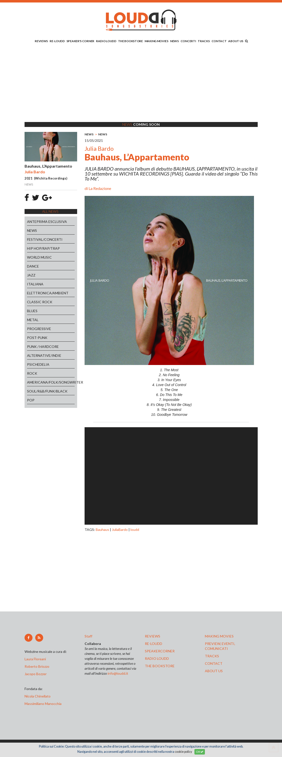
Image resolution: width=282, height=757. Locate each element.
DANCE (33, 266)
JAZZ (31, 275)
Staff (88, 636)
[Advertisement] (141, 83)
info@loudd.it (118, 673)
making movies (219, 636)
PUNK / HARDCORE (43, 346)
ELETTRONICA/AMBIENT (47, 293)
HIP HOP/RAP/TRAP (43, 248)
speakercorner (160, 651)
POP (30, 400)
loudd (134, 529)
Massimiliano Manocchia (43, 703)
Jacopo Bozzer (36, 674)
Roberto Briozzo (37, 666)
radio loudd (157, 658)
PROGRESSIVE (39, 329)
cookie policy (183, 752)
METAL (32, 320)
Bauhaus (102, 529)
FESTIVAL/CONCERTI (45, 239)
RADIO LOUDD (106, 41)
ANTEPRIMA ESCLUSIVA (47, 221)
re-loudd (153, 643)
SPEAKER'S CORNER (80, 41)
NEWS (174, 41)
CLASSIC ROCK (39, 302)
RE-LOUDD (57, 41)
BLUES (32, 311)
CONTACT (219, 41)
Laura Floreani (36, 659)
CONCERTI (188, 41)
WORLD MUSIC (39, 257)
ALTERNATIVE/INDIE (44, 355)
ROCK (32, 373)
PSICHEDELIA (38, 364)
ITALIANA (35, 284)
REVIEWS (41, 41)
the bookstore (160, 666)
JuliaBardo (120, 529)
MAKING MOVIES (156, 41)
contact (213, 663)
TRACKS (204, 41)
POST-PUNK (37, 337)
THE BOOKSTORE (130, 41)
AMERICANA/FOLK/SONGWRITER (51, 382)
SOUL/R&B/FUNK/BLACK (47, 391)
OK (199, 752)
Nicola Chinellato (38, 696)
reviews (152, 636)
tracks (212, 656)
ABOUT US (235, 41)
